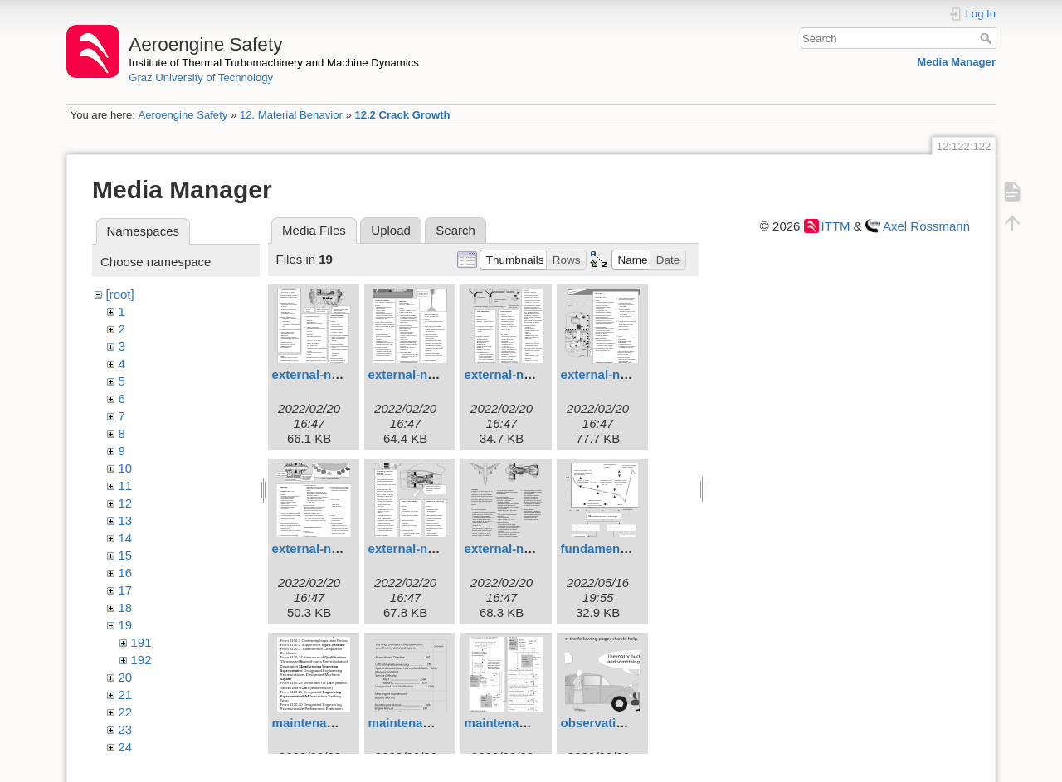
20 (126, 677)
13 (126, 520)
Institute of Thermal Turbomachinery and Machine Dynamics (274, 62)
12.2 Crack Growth (402, 115)
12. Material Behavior (291, 115)
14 (126, 538)
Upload (391, 230)
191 (141, 642)
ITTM (835, 226)
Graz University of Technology (201, 77)
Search (988, 38)
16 (126, 573)
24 (126, 747)
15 (126, 555)
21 (126, 694)
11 (126, 485)
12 (126, 503)
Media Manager (956, 62)
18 (126, 607)
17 (126, 590)
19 (126, 625)
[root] (120, 294)
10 (126, 468)
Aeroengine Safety (182, 115)
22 (126, 712)
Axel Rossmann (926, 226)
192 (141, 660)
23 (126, 729)
